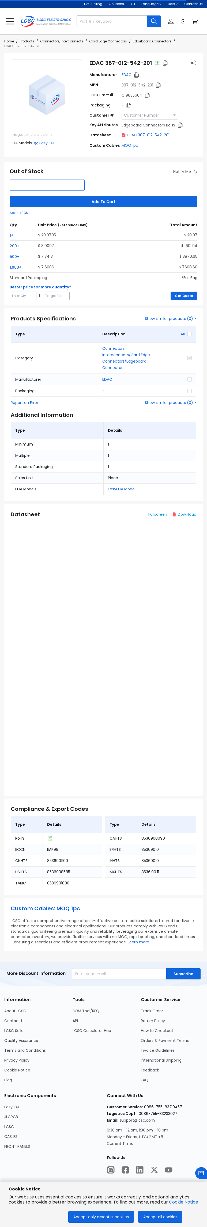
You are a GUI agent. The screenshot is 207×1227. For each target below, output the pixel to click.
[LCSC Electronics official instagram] (111, 1170)
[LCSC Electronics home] (45, 21)
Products (27, 41)
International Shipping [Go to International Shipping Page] (161, 1060)
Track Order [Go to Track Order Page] (152, 1011)
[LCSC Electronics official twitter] (154, 1170)
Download (184, 514)
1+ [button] (11, 235)
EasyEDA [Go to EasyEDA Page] (12, 1107)
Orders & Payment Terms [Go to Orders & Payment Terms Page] (165, 1040)
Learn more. (139, 942)
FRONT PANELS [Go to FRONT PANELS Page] (17, 1146)
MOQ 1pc (130, 145)
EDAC (126, 74)
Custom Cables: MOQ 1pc (45, 908)
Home (9, 41)
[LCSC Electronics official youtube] (169, 1170)
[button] (9, 21)
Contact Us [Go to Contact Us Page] (14, 1020)
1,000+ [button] (15, 267)
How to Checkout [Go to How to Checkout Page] (157, 1030)
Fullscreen (157, 514)
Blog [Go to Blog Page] (8, 1080)
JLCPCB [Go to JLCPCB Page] (11, 1116)
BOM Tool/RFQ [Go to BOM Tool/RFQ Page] (86, 1011)
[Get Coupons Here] (116, 4)
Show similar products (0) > (170, 318)
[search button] (154, 21)
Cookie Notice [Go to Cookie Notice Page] (17, 1070)
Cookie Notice (183, 1202)
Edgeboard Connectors (152, 41)
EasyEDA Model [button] (122, 489)
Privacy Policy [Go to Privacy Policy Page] (16, 1060)
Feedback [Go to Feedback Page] (150, 1070)
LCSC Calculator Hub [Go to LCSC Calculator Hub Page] (92, 1030)
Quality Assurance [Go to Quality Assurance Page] (21, 1040)
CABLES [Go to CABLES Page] (10, 1136)
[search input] (109, 21)
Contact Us (193, 4)
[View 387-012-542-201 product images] (47, 95)
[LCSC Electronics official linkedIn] (140, 1170)
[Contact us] (201, 1173)
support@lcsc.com (137, 1120)
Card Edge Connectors (108, 41)
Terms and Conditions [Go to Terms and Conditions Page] (25, 1050)
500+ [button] (14, 256)
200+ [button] (14, 246)
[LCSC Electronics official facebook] (125, 1170)
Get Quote (184, 295)
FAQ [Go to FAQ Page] (144, 1080)
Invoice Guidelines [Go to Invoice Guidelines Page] (158, 1050)
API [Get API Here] (132, 4)
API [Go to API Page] (75, 1020)
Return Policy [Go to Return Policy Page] (153, 1020)
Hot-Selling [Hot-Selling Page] (93, 4)
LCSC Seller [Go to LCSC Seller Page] (14, 1030)
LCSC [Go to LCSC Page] (9, 1126)
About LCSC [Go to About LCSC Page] (15, 1011)
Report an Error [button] (24, 402)
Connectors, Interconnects (61, 41)
